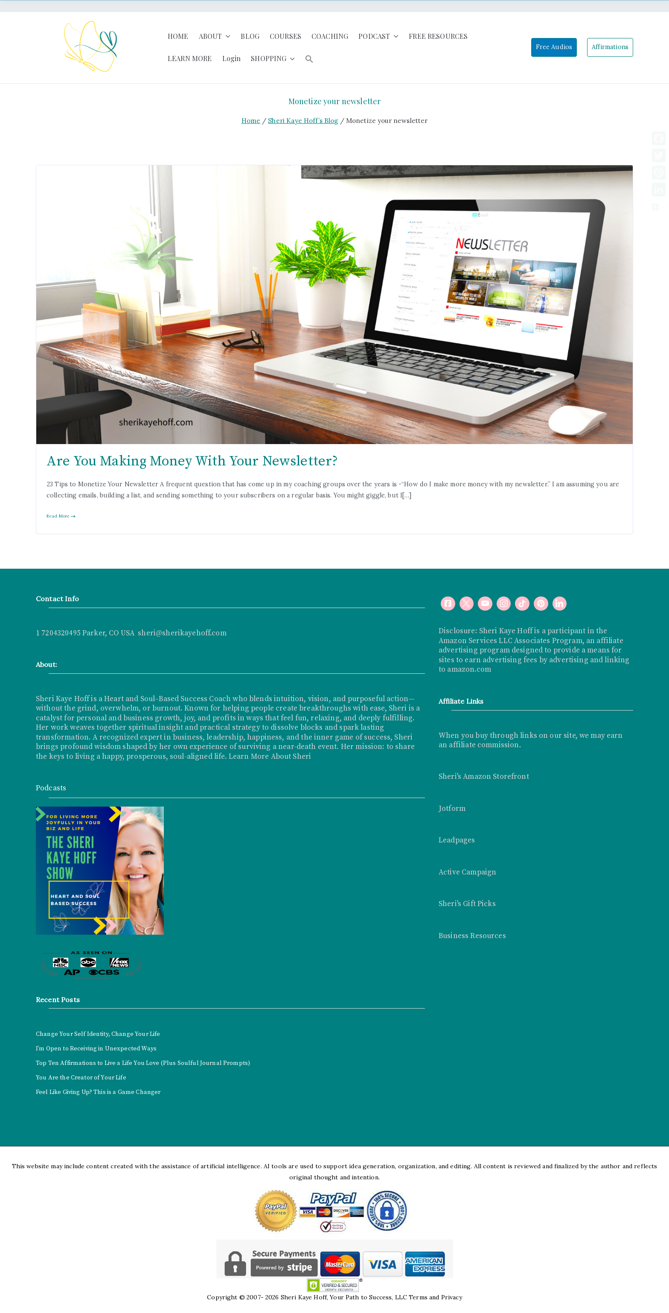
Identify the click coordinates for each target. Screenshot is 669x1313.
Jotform (452, 808)
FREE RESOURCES (438, 36)
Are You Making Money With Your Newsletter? (192, 461)
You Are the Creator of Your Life (81, 1078)
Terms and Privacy (435, 1297)
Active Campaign (467, 872)
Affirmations (610, 47)
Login (231, 58)
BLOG (250, 36)
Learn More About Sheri (269, 756)
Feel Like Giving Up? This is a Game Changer (98, 1092)
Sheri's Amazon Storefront (484, 776)
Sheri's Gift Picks (467, 904)
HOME (178, 36)
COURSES (285, 36)
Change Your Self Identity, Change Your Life (98, 1034)
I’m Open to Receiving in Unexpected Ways (96, 1049)
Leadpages (457, 840)
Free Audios (554, 47)
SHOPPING (273, 59)
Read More (61, 516)
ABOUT (215, 36)
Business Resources (472, 936)
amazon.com (469, 669)
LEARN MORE (190, 58)
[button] (226, 36)
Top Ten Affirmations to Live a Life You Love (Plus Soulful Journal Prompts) (143, 1063)
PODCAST (378, 36)
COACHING (329, 36)
